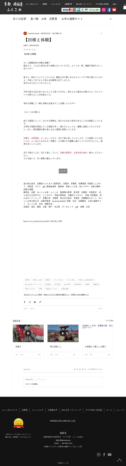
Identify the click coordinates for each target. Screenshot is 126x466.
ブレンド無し (70, 280)
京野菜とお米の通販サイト (80, 294)
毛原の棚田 (65, 289)
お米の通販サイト (72, 18)
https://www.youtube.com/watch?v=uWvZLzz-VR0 (42, 221)
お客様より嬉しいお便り (95, 347)
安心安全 (58, 284)
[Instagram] (104, 10)
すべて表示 (109, 320)
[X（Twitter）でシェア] (30, 302)
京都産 (87, 284)
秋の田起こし (56, 347)
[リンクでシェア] (40, 302)
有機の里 (96, 284)
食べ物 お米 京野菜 (43, 18)
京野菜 (27, 280)
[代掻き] (28, 333)
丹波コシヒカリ (30, 289)
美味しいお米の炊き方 (86, 280)
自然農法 (48, 284)
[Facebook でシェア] (24, 302)
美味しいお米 (37, 280)
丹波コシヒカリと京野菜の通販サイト (56, 294)
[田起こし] (63, 333)
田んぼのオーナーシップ (33, 284)
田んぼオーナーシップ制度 (33, 294)
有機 (40, 289)
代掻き (18, 347)
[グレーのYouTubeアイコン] (109, 454)
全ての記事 (19, 18)
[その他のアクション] (101, 33)
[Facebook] (109, 10)
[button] (111, 19)
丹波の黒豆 (77, 284)
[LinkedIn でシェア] (35, 302)
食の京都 (67, 284)
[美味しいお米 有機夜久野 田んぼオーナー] (97, 333)
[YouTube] (114, 10)
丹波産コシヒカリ (52, 289)
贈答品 (48, 280)
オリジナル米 (58, 280)
